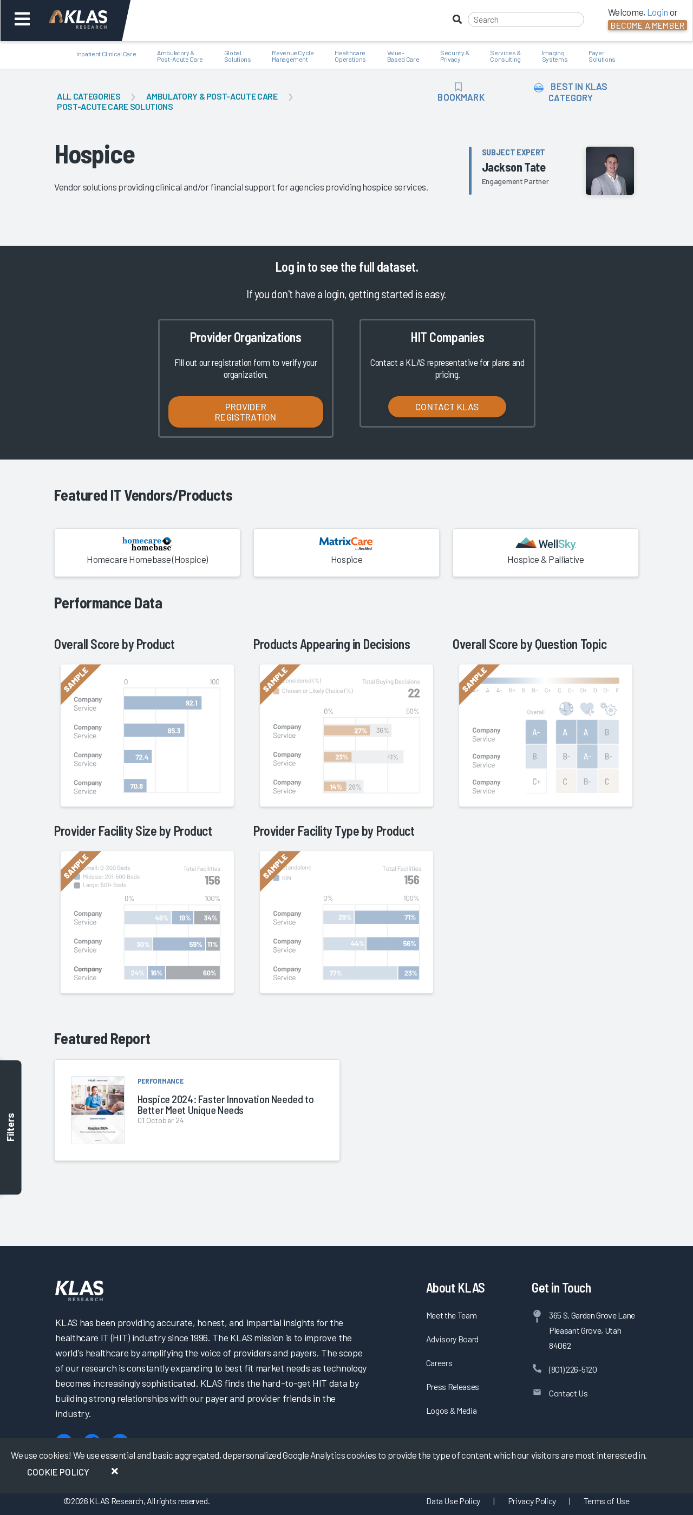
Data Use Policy (453, 1501)
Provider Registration (245, 411)
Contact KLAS (447, 406)
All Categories (88, 96)
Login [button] (657, 11)
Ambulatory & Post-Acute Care (211, 96)
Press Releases (452, 1386)
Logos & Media (451, 1410)
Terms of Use (607, 1501)
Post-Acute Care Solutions (115, 106)
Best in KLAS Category (570, 92)
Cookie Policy (58, 1471)
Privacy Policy (532, 1501)
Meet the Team (451, 1315)
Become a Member (647, 25)
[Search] (526, 19)
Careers (439, 1362)
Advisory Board (452, 1339)
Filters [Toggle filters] (11, 1127)
